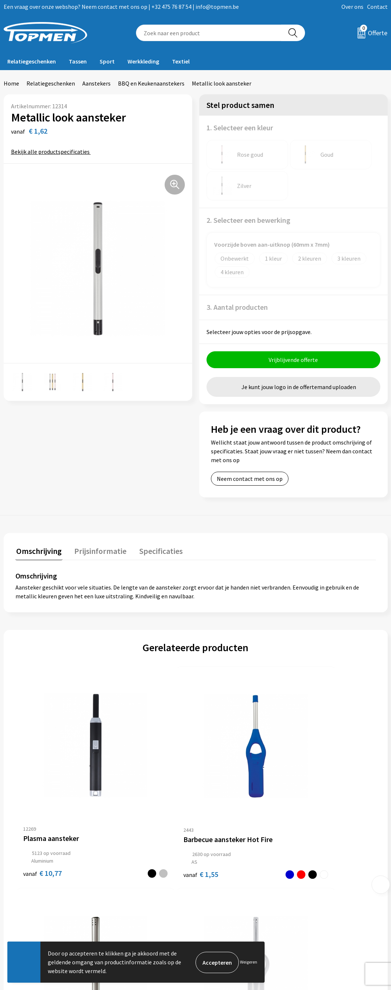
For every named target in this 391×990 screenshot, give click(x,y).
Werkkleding (143, 61)
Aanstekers (96, 83)
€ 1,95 (220, 770)
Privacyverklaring (321, 882)
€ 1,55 (123, 775)
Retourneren (221, 871)
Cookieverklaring (320, 871)
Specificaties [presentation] (157, 519)
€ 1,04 (310, 770)
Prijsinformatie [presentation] (98, 519)
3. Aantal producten (237, 275)
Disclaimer (312, 893)
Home (11, 83)
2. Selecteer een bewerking (248, 188)
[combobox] (208, 33)
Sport (107, 61)
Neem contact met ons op (250, 447)
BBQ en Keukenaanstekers (151, 83)
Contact (377, 6)
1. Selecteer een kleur (240, 127)
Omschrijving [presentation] (38, 519)
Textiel (181, 61)
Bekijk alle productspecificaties (52, 151)
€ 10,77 (42, 770)
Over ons (352, 6)
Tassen (78, 61)
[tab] (38, 521)
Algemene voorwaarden (329, 859)
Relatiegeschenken (31, 61)
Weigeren (248, 962)
